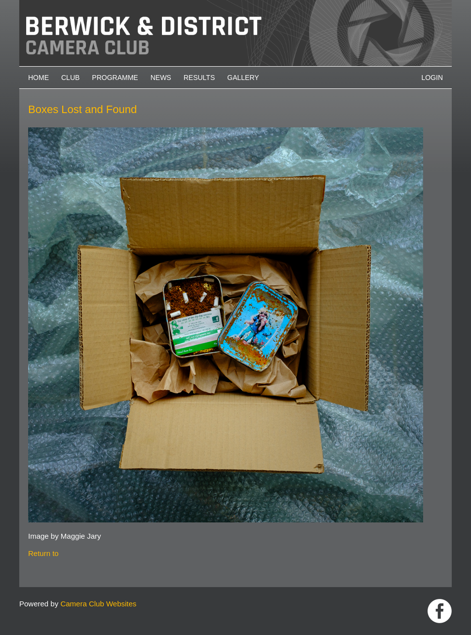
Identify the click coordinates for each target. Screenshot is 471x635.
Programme (115, 77)
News (161, 77)
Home (38, 77)
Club (70, 77)
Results (199, 77)
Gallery (243, 77)
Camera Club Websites (98, 603)
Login (432, 77)
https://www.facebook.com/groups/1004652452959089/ (440, 611)
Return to (43, 553)
